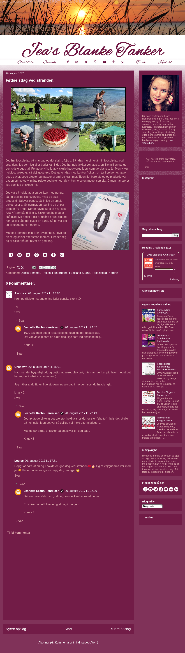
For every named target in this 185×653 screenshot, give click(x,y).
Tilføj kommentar (18, 532)
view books (173, 279)
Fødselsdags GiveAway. (163, 311)
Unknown (20, 366)
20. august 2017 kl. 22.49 (81, 413)
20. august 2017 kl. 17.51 (41, 460)
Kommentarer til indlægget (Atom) (76, 642)
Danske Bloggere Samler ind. (166, 393)
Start (68, 629)
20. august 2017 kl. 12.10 (44, 293)
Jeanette (158, 259)
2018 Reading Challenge (161, 254)
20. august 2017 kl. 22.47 (81, 327)
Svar (17, 312)
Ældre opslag (120, 629)
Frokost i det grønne (55, 272)
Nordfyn (113, 272)
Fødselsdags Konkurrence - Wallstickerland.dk (166, 366)
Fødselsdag (99, 272)
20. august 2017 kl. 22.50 (81, 490)
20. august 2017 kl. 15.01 (44, 366)
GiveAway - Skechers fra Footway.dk (163, 338)
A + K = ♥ (20, 293)
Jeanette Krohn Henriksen (41, 327)
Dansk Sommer (30, 272)
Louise (19, 460)
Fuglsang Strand (79, 272)
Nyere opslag (16, 629)
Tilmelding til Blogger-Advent (165, 419)
